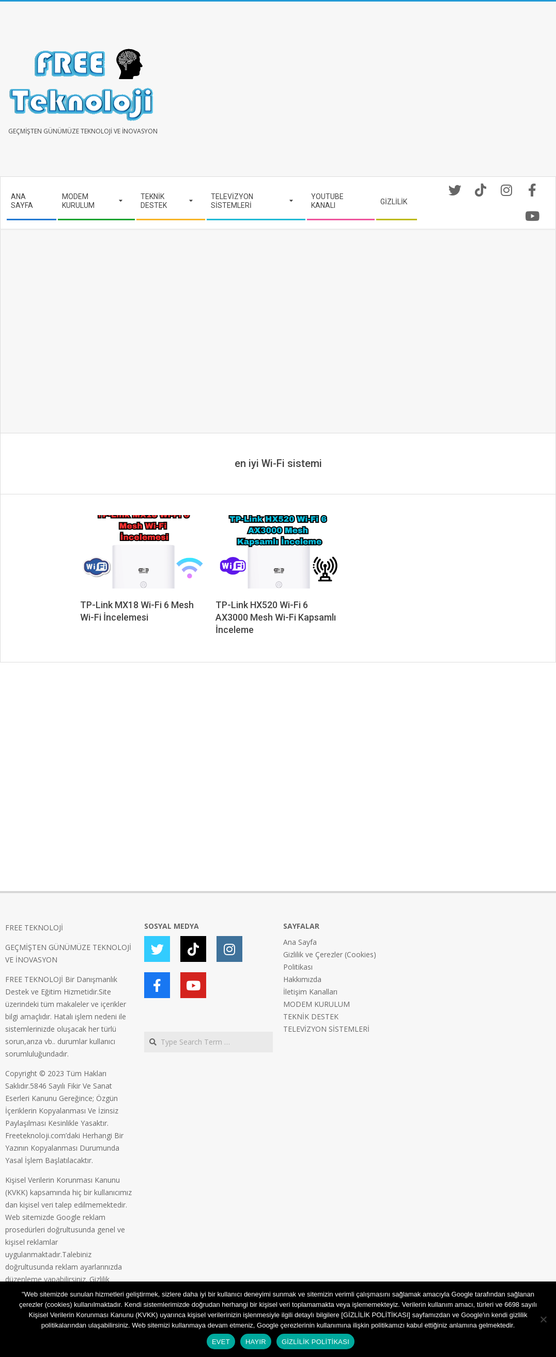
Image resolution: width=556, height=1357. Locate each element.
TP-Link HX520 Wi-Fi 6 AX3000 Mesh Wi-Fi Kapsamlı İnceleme (275, 617)
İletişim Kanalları (310, 992)
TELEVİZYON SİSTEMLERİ (326, 1029)
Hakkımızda (302, 979)
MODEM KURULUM (316, 1004)
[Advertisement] (414, 93)
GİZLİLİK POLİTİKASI (315, 1342)
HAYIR (255, 1342)
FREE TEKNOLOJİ (34, 927)
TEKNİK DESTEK (310, 1016)
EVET (221, 1342)
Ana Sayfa (300, 942)
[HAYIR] (543, 1319)
